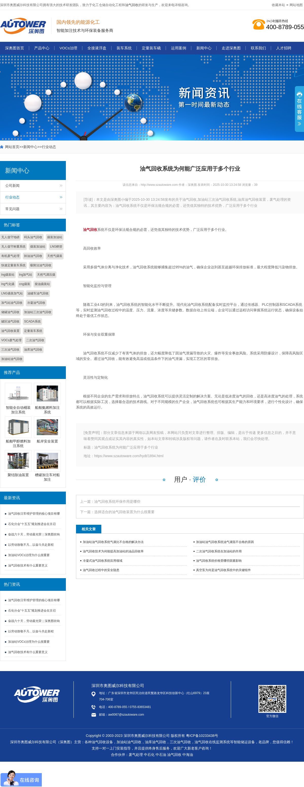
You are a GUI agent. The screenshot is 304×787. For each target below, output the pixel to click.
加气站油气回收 (12, 303)
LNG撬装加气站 (12, 293)
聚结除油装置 (18, 475)
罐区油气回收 (10, 321)
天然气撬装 (54, 256)
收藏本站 (278, 5)
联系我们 (258, 48)
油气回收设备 (102, 742)
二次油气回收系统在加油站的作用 (219, 551)
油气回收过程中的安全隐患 (101, 570)
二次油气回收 (35, 340)
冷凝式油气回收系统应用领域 (102, 560)
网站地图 (296, 5)
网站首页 (12, 147)
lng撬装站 (7, 274)
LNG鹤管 (56, 246)
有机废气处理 (10, 256)
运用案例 (178, 48)
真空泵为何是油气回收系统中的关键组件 (223, 570)
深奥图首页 (14, 48)
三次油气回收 (10, 349)
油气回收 (131, 5)
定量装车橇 (151, 48)
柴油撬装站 (42, 284)
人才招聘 (283, 48)
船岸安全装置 (47, 441)
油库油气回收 (33, 349)
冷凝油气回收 (36, 303)
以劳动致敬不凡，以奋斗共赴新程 (31, 545)
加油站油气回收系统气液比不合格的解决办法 (113, 542)
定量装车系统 (33, 331)
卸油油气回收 (33, 256)
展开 (299, 111)
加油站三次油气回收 (37, 312)
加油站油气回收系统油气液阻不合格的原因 (225, 542)
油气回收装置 (10, 331)
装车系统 (124, 48)
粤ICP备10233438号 (202, 736)
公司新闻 (12, 186)
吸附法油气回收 (40, 265)
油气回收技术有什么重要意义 (28, 565)
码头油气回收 (33, 237)
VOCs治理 (68, 48)
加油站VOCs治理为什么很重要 (29, 555)
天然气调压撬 (46, 274)
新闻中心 (204, 48)
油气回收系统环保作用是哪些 (117, 501)
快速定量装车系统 (13, 265)
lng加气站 (25, 274)
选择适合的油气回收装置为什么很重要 (124, 512)
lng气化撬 (7, 284)
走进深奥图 (231, 48)
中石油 (161, 755)
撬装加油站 (54, 237)
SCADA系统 (32, 321)
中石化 (149, 755)
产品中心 (41, 48)
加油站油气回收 (12, 359)
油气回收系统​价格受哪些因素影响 (219, 560)
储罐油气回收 (10, 312)
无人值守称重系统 (13, 246)
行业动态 (49, 147)
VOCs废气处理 (11, 340)
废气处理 (136, 755)
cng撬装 (24, 284)
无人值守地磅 (10, 237)
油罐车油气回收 (38, 293)
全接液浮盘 (96, 48)
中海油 (187, 755)
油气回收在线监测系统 (212, 742)
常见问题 (12, 209)
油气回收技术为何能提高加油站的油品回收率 (113, 551)
